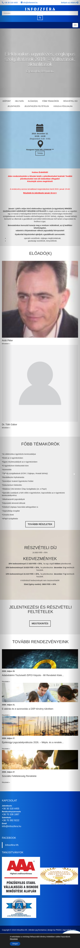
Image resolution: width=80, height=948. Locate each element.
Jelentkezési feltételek (36, 106)
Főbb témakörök (50, 101)
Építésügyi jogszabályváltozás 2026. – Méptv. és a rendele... (33, 742)
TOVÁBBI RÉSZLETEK (40, 524)
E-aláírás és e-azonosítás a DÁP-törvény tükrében (27, 709)
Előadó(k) (33, 101)
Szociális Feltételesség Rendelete (19, 776)
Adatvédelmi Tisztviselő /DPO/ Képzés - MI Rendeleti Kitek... (33, 675)
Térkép (40, 153)
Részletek (14, 939)
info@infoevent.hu (30, 3)
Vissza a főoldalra (62, 106)
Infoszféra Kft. (12, 845)
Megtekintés (40, 623)
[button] (6, 474)
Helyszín (19, 101)
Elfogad (15, 944)
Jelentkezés (14, 106)
